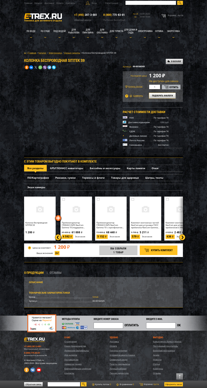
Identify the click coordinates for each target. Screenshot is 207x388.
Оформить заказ (173, 384)
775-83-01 (114, 15)
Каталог (38, 3)
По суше (45, 31)
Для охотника (102, 31)
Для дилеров (70, 355)
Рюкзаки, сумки (65, 177)
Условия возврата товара (122, 355)
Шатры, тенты (154, 177)
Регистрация (111, 3)
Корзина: (149, 384)
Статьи (156, 364)
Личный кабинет (118, 368)
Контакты (70, 3)
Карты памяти (136, 168)
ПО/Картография (38, 177)
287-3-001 (85, 15)
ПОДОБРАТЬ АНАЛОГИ (162, 95)
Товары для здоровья (125, 177)
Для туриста (116, 31)
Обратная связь (33, 384)
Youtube (38, 369)
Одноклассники (26, 369)
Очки (155, 168)
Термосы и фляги (93, 177)
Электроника (145, 31)
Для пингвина (87, 31)
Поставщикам (71, 359)
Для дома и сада (130, 31)
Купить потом (133, 86)
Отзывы (157, 373)
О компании (70, 341)
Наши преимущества (75, 346)
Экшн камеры (36, 187)
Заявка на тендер (73, 364)
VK (32, 369)
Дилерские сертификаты (76, 350)
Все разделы (35, 168)
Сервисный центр (118, 359)
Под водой (59, 31)
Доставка (49, 3)
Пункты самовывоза (120, 364)
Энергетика (173, 31)
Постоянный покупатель (165, 346)
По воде (31, 31)
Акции (156, 355)
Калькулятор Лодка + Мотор (167, 341)
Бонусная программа (164, 350)
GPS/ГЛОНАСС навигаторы (66, 168)
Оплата (59, 3)
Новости (157, 359)
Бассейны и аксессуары (105, 168)
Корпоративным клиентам (77, 368)
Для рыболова (73, 31)
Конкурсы (158, 368)
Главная (28, 3)
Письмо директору (119, 373)
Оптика (159, 31)
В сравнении (125, 384)
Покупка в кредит (118, 350)
